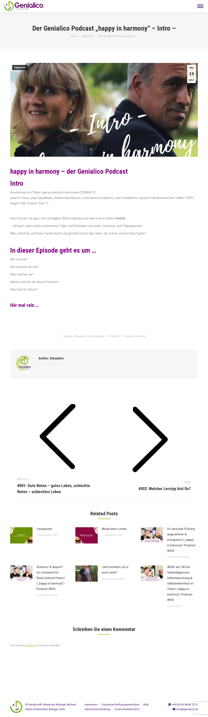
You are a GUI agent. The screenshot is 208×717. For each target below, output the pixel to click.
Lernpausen (44, 529)
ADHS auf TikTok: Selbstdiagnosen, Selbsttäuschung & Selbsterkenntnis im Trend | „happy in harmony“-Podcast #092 (180, 583)
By (96, 336)
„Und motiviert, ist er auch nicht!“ (115, 569)
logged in (31, 645)
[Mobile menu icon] (200, 6)
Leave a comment (135, 336)
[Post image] (21, 535)
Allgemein (20, 67)
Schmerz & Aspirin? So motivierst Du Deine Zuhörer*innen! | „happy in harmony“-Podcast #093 (51, 578)
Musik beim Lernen (114, 529)
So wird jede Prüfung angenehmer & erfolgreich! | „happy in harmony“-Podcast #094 (181, 540)
